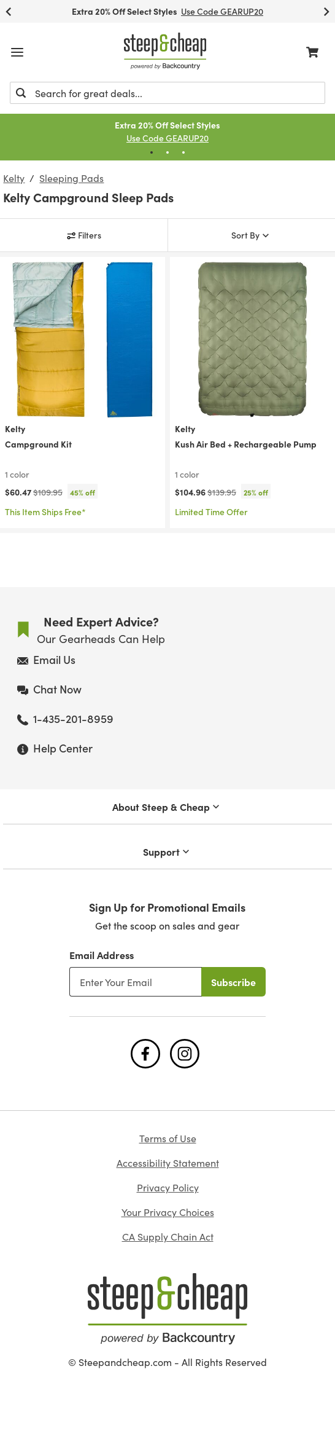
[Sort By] (252, 235)
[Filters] (84, 235)
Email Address (101, 954)
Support (167, 851)
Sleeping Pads (71, 177)
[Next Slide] (326, 11)
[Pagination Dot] (151, 152)
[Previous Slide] (8, 11)
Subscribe (233, 982)
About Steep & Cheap (167, 806)
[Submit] (21, 93)
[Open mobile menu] (17, 52)
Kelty (14, 177)
